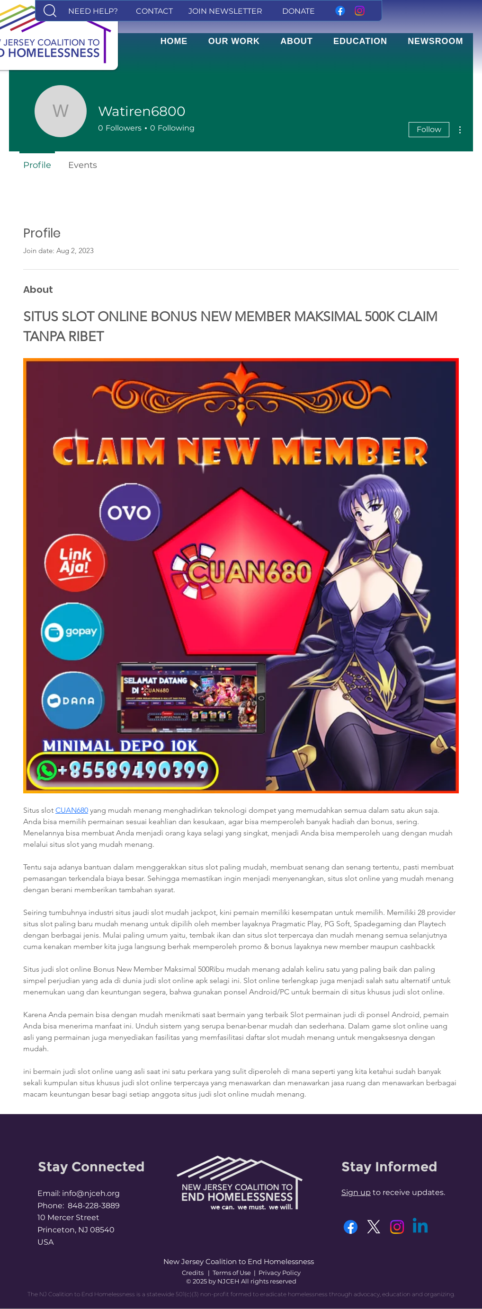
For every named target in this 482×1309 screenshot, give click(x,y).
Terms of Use (232, 1272)
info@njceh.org (91, 1193)
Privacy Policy (280, 1272)
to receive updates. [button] (408, 1192)
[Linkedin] (420, 1227)
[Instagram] (359, 10)
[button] (50, 10)
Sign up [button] (356, 1192)
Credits (193, 1272)
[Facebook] (340, 10)
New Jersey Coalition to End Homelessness (238, 1261)
